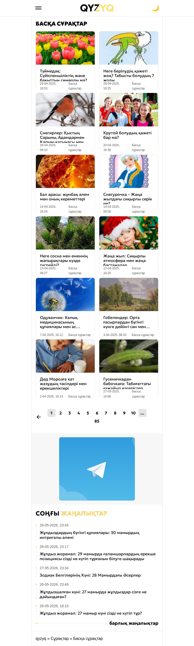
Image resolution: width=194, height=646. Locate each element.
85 (96, 421)
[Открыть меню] (38, 8)
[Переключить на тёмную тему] (156, 8)
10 (133, 412)
